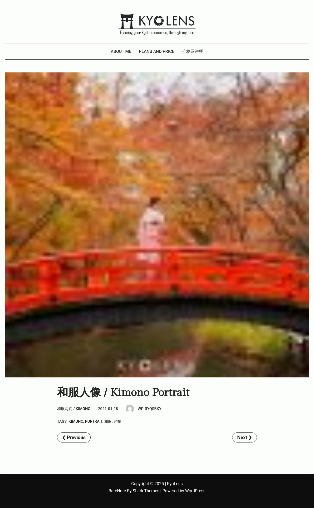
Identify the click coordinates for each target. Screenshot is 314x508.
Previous (76, 437)
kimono (76, 421)
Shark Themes (146, 490)
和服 (108, 421)
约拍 (117, 421)
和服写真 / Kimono (73, 408)
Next (242, 437)
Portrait (93, 421)
